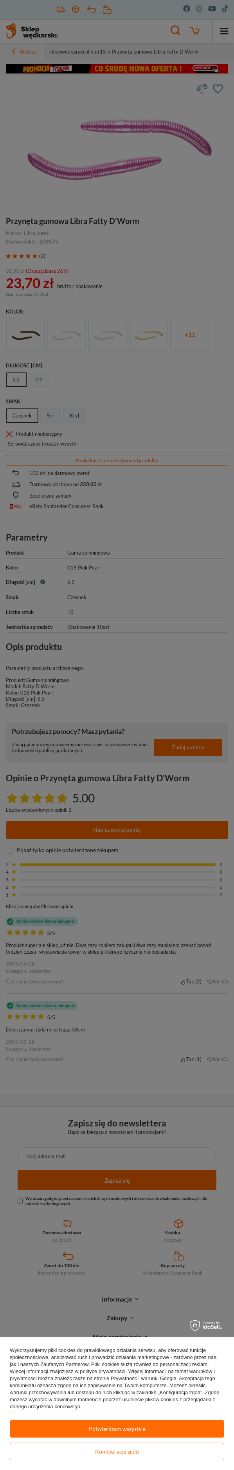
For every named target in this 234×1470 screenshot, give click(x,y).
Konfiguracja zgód (117, 1451)
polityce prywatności (102, 1371)
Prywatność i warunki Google (143, 1378)
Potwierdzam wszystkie (117, 1428)
